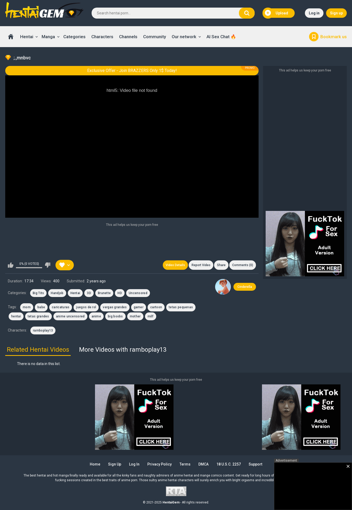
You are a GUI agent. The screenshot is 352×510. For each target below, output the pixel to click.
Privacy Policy (159, 464)
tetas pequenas (181, 307)
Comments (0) (242, 265)
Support (255, 464)
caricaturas (60, 307)
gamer (139, 307)
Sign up (336, 13)
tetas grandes (38, 316)
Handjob (57, 293)
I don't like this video (47, 265)
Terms (185, 464)
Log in (314, 13)
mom (27, 307)
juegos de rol (86, 307)
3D (89, 293)
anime (96, 316)
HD (120, 293)
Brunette (104, 293)
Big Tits (38, 293)
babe (41, 307)
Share (221, 265)
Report (201, 265)
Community (154, 36)
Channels (128, 36)
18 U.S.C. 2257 (228, 464)
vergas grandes (115, 307)
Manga (48, 36)
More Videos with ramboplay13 (122, 349)
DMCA (203, 464)
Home (10, 36)
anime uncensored (70, 316)
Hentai (26, 36)
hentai (16, 316)
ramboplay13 (43, 330)
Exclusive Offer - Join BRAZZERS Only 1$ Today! (132, 70)
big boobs (115, 316)
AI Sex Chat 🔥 (221, 36)
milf (151, 316)
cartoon (156, 307)
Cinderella (244, 287)
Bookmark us (333, 36)
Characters (102, 36)
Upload (276, 13)
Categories (74, 36)
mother (135, 316)
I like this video (10, 265)
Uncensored (138, 293)
